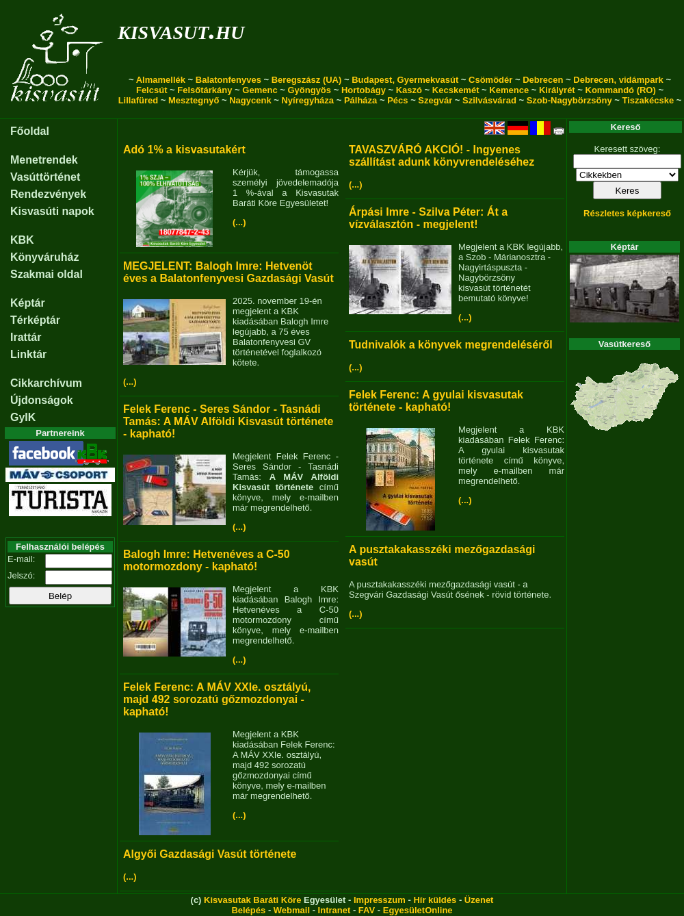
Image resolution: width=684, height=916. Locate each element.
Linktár (28, 354)
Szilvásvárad (489, 100)
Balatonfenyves (228, 80)
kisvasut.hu (181, 29)
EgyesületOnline (418, 910)
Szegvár (435, 100)
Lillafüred (138, 100)
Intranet (334, 910)
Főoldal (29, 131)
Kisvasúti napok (52, 211)
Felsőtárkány (204, 90)
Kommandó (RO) (621, 90)
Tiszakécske (648, 100)
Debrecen (543, 80)
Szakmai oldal (46, 274)
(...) (239, 222)
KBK (22, 240)
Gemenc (259, 90)
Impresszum (380, 900)
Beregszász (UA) (307, 80)
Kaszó (409, 90)
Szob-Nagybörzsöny (569, 100)
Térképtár (35, 320)
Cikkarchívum (46, 383)
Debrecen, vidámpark (618, 80)
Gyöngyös (309, 90)
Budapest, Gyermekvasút (405, 80)
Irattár (25, 337)
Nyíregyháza (307, 100)
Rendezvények (48, 194)
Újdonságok (41, 400)
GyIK (23, 417)
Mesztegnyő (193, 100)
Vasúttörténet (45, 177)
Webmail (292, 910)
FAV (366, 910)
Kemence (509, 90)
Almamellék (160, 80)
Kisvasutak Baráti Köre (252, 900)
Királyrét (557, 90)
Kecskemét (455, 90)
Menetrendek (44, 160)
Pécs (397, 100)
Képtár (27, 303)
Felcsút (152, 90)
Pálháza (360, 100)
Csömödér (490, 80)
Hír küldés (434, 900)
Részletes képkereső (627, 213)
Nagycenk (250, 100)
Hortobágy (363, 90)
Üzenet (479, 900)
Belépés (248, 910)
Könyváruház (44, 257)
